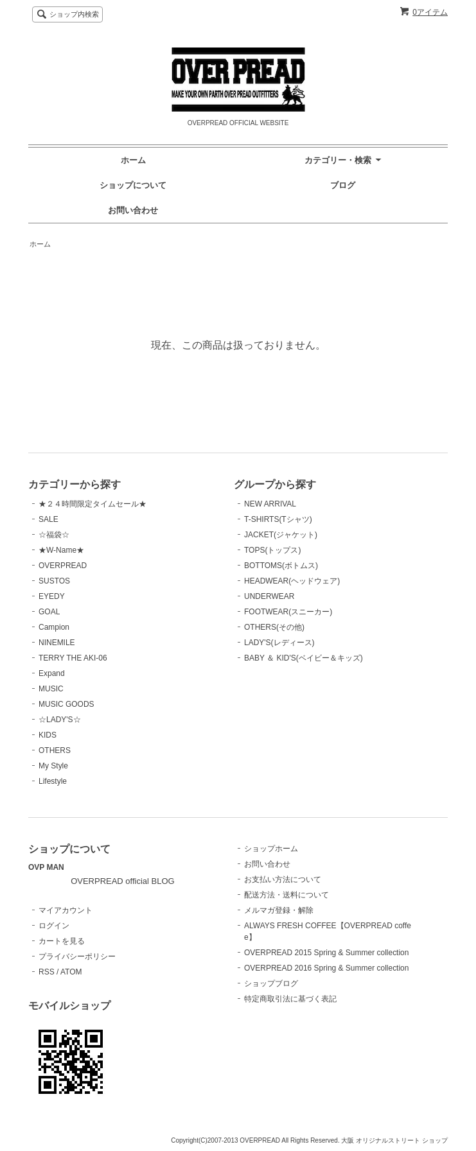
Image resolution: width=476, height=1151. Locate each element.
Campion (54, 627)
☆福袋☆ (54, 534)
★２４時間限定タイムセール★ (92, 503)
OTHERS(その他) (274, 627)
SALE (48, 519)
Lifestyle (53, 781)
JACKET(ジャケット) (280, 534)
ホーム (133, 160)
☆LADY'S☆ (60, 719)
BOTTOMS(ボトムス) (281, 565)
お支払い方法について (282, 879)
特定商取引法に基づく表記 (290, 998)
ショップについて (133, 185)
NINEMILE (57, 642)
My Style (53, 765)
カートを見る (62, 941)
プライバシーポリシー (77, 956)
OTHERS (55, 750)
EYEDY (52, 596)
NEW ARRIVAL (270, 503)
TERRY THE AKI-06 (73, 657)
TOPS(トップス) (272, 550)
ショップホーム (271, 848)
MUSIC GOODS (66, 704)
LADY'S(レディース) (279, 642)
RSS (47, 971)
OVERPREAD (63, 565)
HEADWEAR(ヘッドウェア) (292, 580)
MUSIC (51, 688)
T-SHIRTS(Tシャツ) (278, 519)
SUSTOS (54, 580)
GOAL (49, 611)
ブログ (342, 185)
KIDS (48, 735)
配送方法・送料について (286, 894)
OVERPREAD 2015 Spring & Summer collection (326, 952)
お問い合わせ (133, 210)
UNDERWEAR (269, 596)
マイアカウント (66, 910)
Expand (52, 673)
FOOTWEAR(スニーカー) (288, 611)
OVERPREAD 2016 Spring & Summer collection (326, 968)
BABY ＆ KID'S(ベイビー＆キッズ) (303, 657)
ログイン (54, 925)
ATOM (71, 971)
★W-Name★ (61, 550)
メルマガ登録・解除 (278, 910)
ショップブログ (271, 983)
